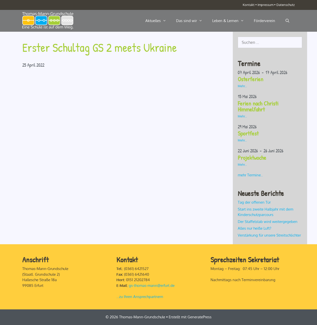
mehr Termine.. (250, 175)
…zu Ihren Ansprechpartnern (139, 296)
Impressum (265, 5)
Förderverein (264, 20)
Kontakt (249, 5)
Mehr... (242, 86)
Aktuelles (158, 21)
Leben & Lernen (230, 21)
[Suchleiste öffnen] (287, 21)
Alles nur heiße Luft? (254, 228)
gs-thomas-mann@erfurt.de (152, 285)
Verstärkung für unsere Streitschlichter (269, 235)
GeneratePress (199, 317)
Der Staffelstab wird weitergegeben (267, 221)
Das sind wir (191, 21)
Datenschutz (285, 5)
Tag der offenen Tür (254, 202)
